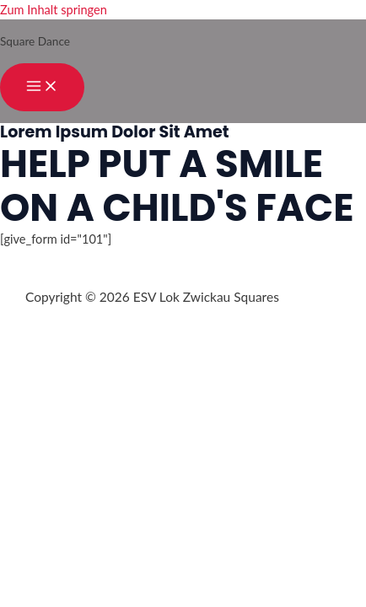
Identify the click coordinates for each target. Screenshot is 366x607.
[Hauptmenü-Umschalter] (42, 87)
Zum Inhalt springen (53, 10)
